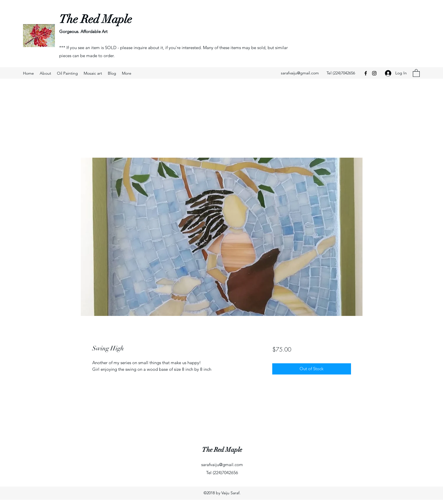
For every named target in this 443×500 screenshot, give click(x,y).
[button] (416, 73)
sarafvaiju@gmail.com (300, 73)
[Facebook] (366, 73)
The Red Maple (95, 19)
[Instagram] (374, 73)
